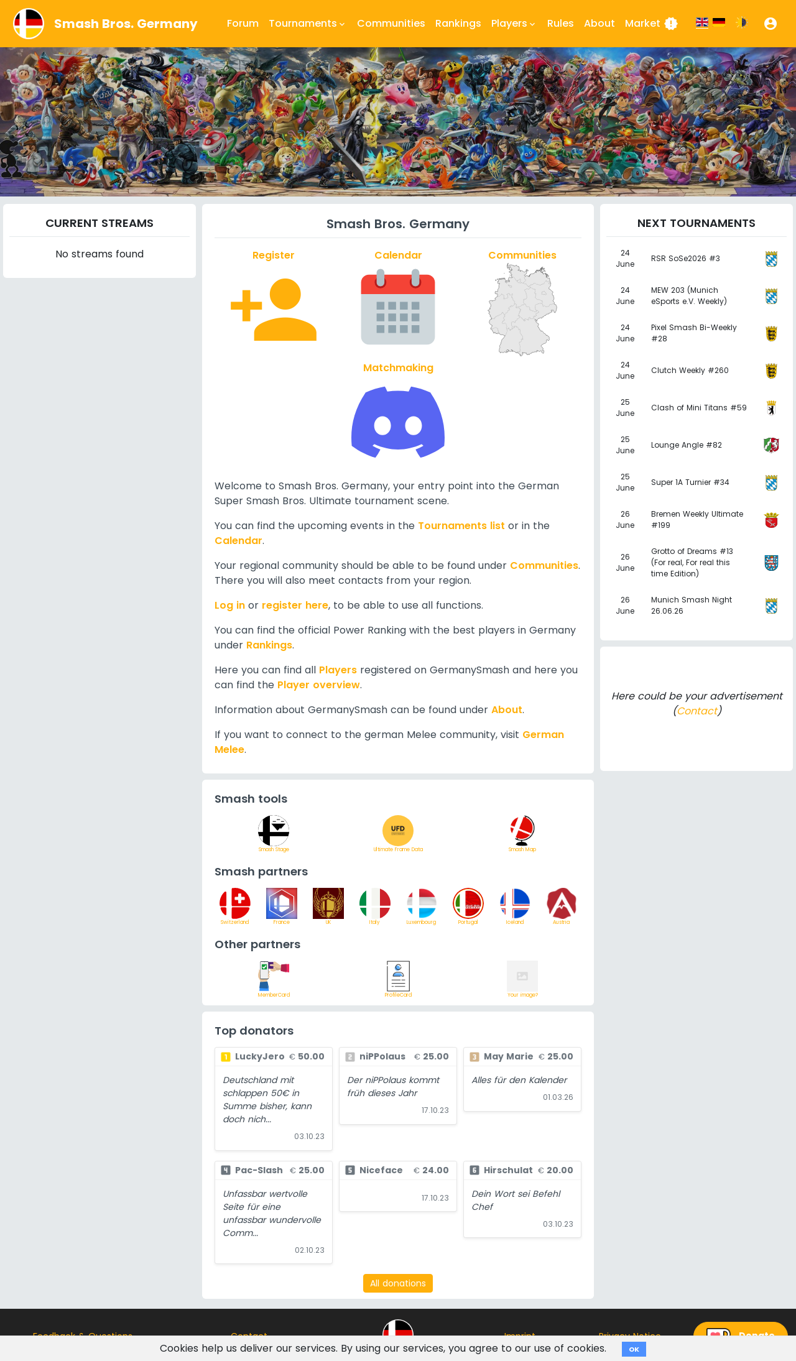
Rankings (458, 23)
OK (634, 1349)
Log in (230, 605)
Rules (560, 23)
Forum (243, 23)
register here (295, 605)
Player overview (318, 685)
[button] (770, 23)
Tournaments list (461, 526)
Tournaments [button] (308, 23)
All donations (398, 1283)
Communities (391, 23)
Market (651, 23)
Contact (697, 711)
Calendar (238, 540)
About (599, 23)
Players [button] (514, 23)
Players (338, 670)
